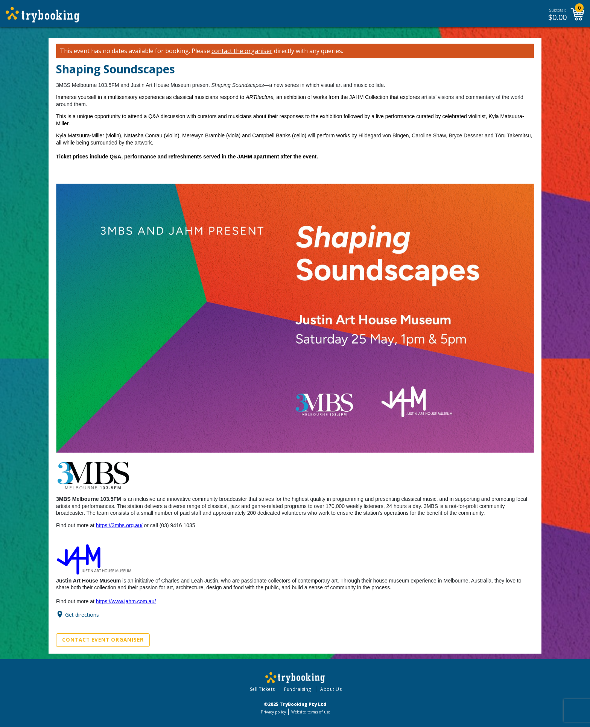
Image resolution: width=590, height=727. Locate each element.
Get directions (82, 614)
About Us (331, 689)
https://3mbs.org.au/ (119, 525)
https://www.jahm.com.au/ (126, 601)
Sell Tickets (262, 689)
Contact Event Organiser (103, 639)
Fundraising (297, 689)
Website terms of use (310, 712)
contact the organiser (241, 51)
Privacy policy (273, 712)
